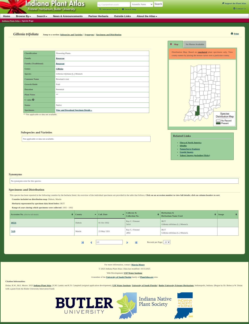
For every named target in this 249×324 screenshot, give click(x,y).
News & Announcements (68, 16)
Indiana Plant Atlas (11, 21)
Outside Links (122, 16)
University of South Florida (118, 277)
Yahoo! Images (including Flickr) (195, 155)
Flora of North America (190, 142)
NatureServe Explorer (190, 149)
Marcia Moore (138, 264)
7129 (13, 231)
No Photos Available (195, 44)
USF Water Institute (133, 273)
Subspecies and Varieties (71, 34)
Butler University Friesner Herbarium (176, 285)
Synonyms (89, 34)
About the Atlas (147, 16)
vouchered (202, 52)
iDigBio (183, 145)
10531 (13, 223)
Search (42, 16)
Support (234, 3)
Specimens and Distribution (108, 34)
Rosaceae (60, 58)
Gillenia (59, 69)
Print (235, 33)
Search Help (129, 9)
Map (174, 44)
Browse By (23, 16)
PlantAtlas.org (146, 277)
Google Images (186, 152)
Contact (239, 8)
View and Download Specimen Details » (74, 110)
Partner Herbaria (98, 16)
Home (6, 16)
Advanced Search (108, 9)
